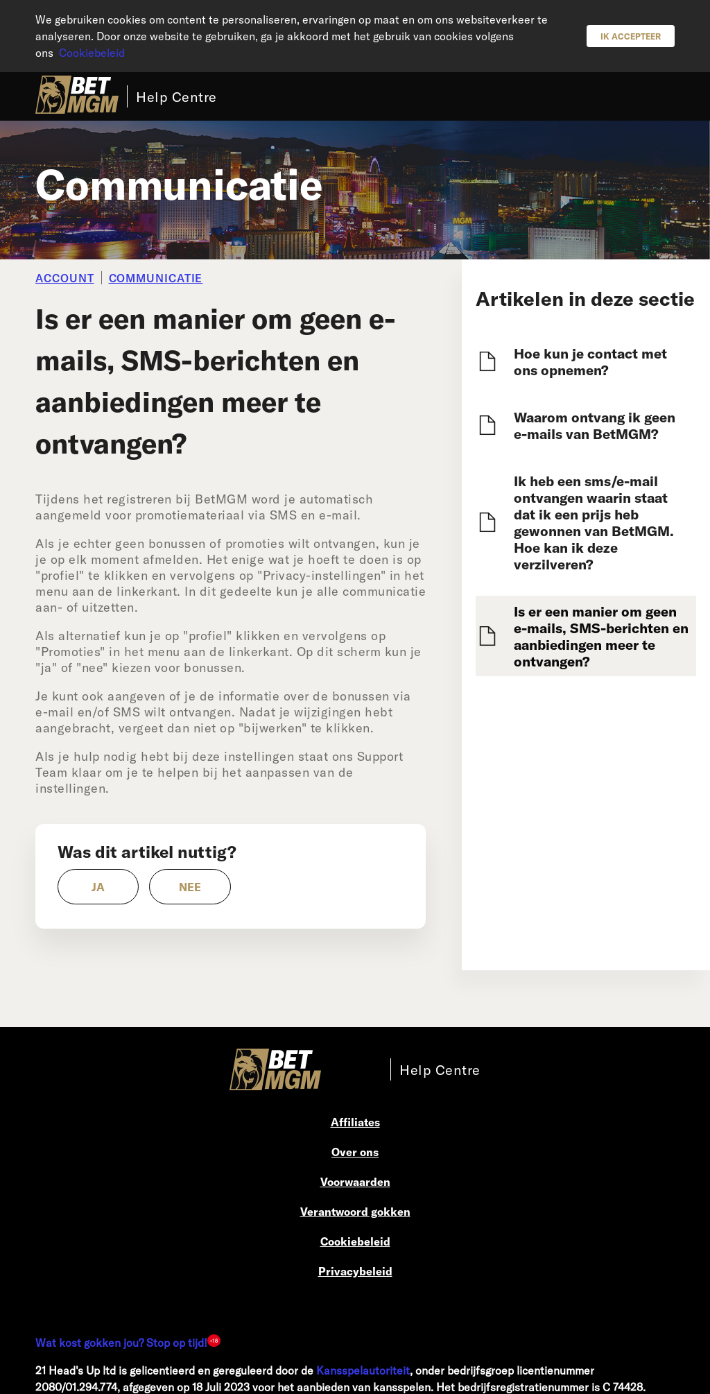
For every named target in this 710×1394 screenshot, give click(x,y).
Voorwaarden (355, 1181)
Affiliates (355, 1121)
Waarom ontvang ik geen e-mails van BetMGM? (594, 425)
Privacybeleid (355, 1270)
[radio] (98, 886)
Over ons (355, 1151)
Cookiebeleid (92, 52)
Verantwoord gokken (355, 1211)
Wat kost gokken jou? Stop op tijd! (121, 1342)
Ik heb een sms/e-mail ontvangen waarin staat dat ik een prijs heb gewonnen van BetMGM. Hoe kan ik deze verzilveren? (594, 522)
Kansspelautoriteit (363, 1370)
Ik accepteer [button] (630, 36)
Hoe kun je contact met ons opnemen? (590, 361)
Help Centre (176, 96)
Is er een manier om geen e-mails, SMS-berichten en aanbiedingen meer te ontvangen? (601, 636)
